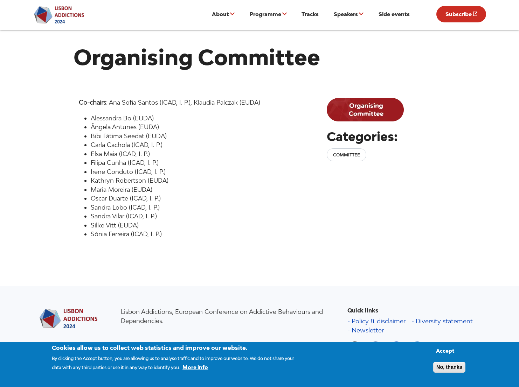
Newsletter (368, 330)
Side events (394, 14)
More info (195, 371)
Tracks (310, 14)
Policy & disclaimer (379, 321)
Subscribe (458, 14)
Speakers (346, 14)
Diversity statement (444, 321)
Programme (265, 14)
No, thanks (449, 370)
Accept (445, 355)
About (220, 14)
